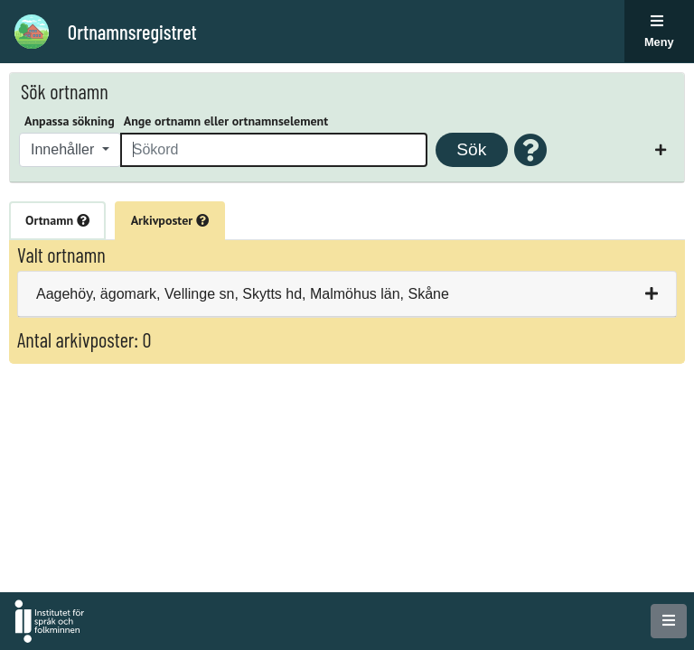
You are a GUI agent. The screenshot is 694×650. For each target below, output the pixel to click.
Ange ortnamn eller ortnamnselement (226, 121)
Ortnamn (57, 220)
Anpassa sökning (69, 121)
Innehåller (64, 149)
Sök (471, 149)
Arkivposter (170, 220)
